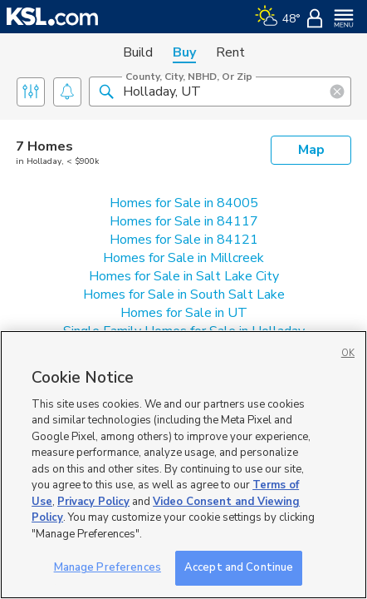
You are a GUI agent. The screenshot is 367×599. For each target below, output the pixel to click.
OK (348, 353)
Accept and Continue (238, 567)
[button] (106, 90)
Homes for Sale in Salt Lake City (184, 276)
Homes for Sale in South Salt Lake (184, 294)
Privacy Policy (93, 501)
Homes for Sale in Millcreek (183, 258)
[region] (183, 464)
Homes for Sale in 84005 (184, 203)
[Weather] (278, 16)
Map (311, 150)
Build (138, 52)
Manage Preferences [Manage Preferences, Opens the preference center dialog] (107, 567)
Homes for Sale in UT (183, 313)
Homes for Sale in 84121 (184, 239)
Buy (184, 52)
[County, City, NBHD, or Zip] (220, 91)
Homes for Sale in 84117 (184, 221)
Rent (230, 52)
